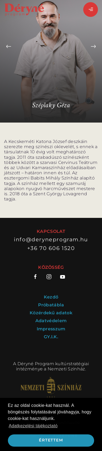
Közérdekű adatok (51, 312)
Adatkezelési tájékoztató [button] (33, 425)
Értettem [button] (51, 440)
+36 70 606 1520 (51, 248)
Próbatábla (51, 304)
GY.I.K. (51, 336)
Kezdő (51, 297)
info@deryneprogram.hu (51, 239)
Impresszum (51, 328)
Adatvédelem (51, 320)
